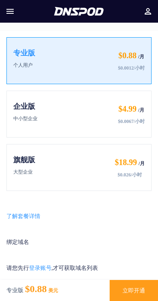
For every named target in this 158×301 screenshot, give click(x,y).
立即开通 (134, 290)
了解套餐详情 (23, 216)
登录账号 (40, 268)
